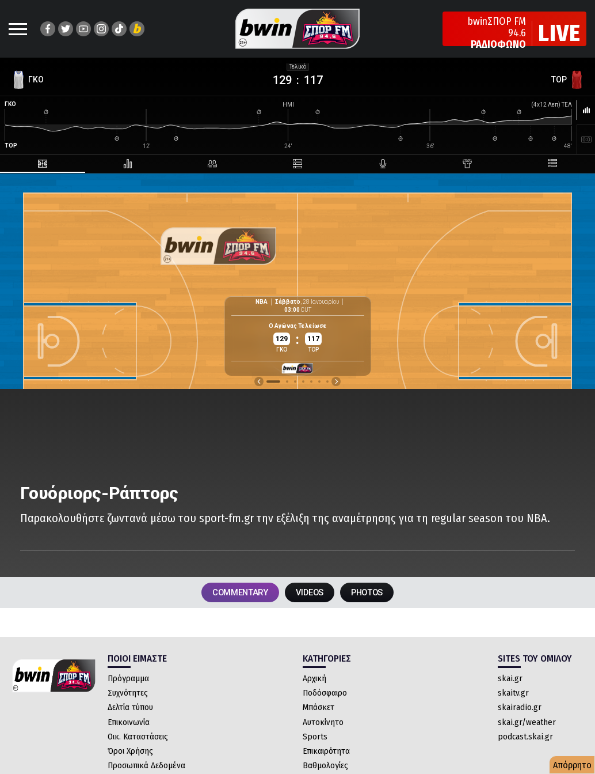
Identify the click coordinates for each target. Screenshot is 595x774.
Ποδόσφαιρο (325, 696)
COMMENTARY (230, 593)
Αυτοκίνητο (323, 725)
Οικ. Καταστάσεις (138, 740)
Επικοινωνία (129, 725)
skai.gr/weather (527, 725)
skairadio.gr (519, 711)
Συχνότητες (128, 696)
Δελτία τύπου (130, 711)
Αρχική (314, 682)
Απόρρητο (572, 765)
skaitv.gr (513, 696)
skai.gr (510, 682)
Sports (315, 740)
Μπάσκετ (318, 711)
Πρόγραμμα (128, 682)
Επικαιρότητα (326, 754)
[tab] (35, 163)
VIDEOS (310, 593)
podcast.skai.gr (525, 740)
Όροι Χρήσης (130, 754)
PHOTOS (377, 593)
